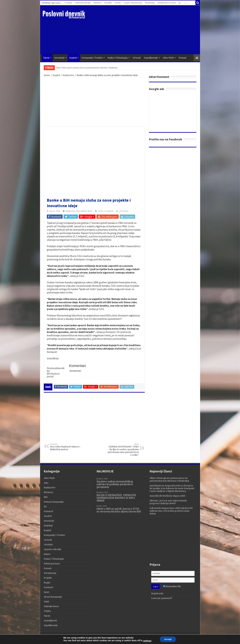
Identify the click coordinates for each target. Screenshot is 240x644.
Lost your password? (161, 598)
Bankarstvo (68, 75)
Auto (46, 483)
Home (47, 75)
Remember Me (172, 586)
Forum (118, 3)
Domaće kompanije (54, 502)
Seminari (48, 587)
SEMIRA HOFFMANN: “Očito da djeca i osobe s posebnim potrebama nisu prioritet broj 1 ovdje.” (123, 449)
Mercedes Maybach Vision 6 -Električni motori (65, 447)
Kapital (73, 58)
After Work (168, 58)
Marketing (150, 3)
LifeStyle (48, 544)
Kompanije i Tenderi (92, 58)
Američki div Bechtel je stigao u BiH (167, 496)
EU (45, 506)
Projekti (48, 578)
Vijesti (46, 58)
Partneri (97, 3)
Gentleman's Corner (167, 3)
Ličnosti (137, 58)
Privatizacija (50, 573)
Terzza (192, 637)
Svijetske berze (51, 606)
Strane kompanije (53, 597)
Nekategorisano (52, 563)
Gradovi (48, 516)
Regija (47, 582)
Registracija (157, 593)
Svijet (46, 601)
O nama (68, 3)
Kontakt (108, 3)
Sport (46, 592)
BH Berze (48, 492)
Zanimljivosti (50, 620)
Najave (47, 554)
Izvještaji (48, 525)
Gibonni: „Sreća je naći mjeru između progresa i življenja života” (168, 502)
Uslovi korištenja (82, 3)
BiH (77, 211)
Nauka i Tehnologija (118, 58)
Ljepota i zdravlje (52, 549)
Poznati (182, 58)
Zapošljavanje (151, 58)
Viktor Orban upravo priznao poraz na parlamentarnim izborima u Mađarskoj (87, 67)
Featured (48, 511)
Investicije (59, 58)
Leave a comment (105, 211)
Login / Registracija (133, 3)
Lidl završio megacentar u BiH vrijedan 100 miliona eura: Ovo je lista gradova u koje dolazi (171, 511)
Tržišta (47, 611)
